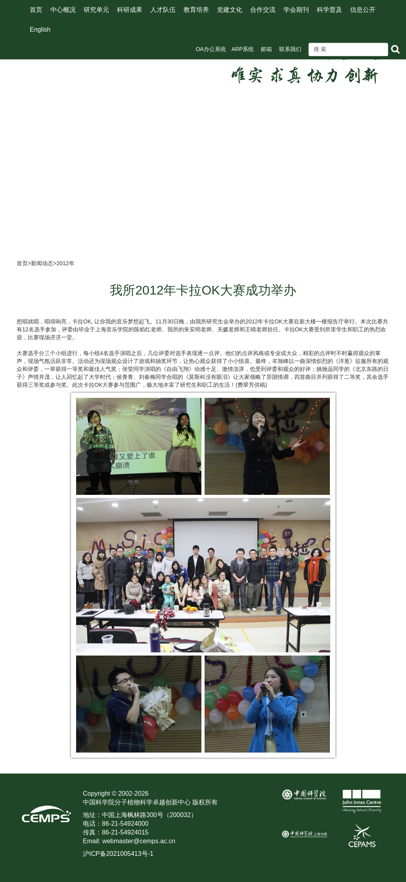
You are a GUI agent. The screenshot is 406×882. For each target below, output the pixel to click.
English (40, 29)
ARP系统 (243, 49)
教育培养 (196, 9)
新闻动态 (42, 263)
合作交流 (263, 9)
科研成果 (129, 9)
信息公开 (362, 9)
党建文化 (229, 9)
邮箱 (266, 49)
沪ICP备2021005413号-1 (118, 853)
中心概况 (63, 9)
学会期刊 (296, 9)
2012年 (65, 263)
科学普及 (329, 9)
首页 (36, 9)
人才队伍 (163, 9)
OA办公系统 (210, 49)
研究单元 (96, 9)
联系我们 (290, 49)
